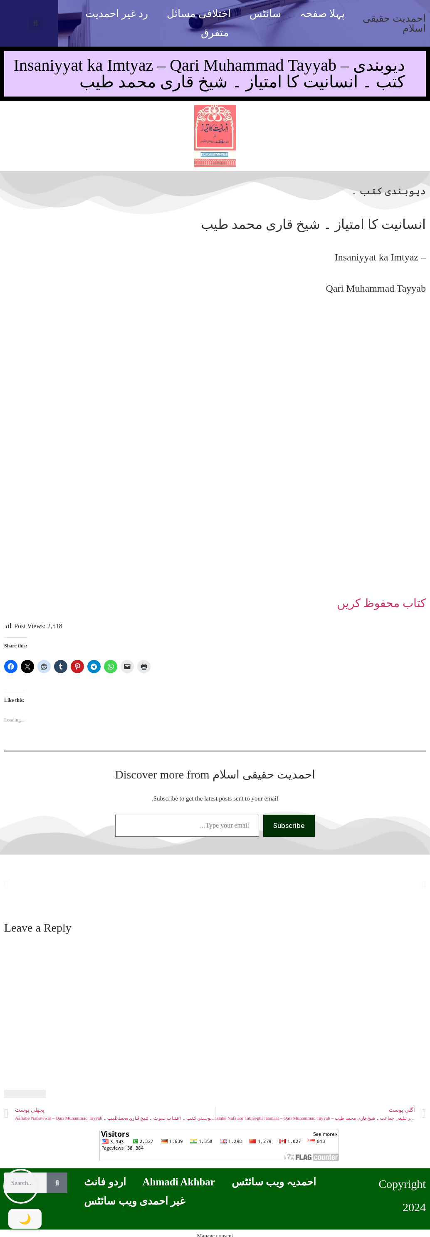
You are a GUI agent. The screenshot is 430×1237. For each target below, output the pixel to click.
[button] (36, 23)
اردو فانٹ (105, 1181)
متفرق (215, 32)
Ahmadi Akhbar (179, 1181)
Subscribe (289, 825)
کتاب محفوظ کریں (381, 603)
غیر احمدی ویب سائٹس (134, 1201)
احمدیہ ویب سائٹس (274, 1181)
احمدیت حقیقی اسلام (394, 23)
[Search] (57, 1183)
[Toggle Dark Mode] (25, 1219)
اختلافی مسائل (198, 13)
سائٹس (265, 13)
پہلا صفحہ (322, 13)
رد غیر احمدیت (116, 13)
